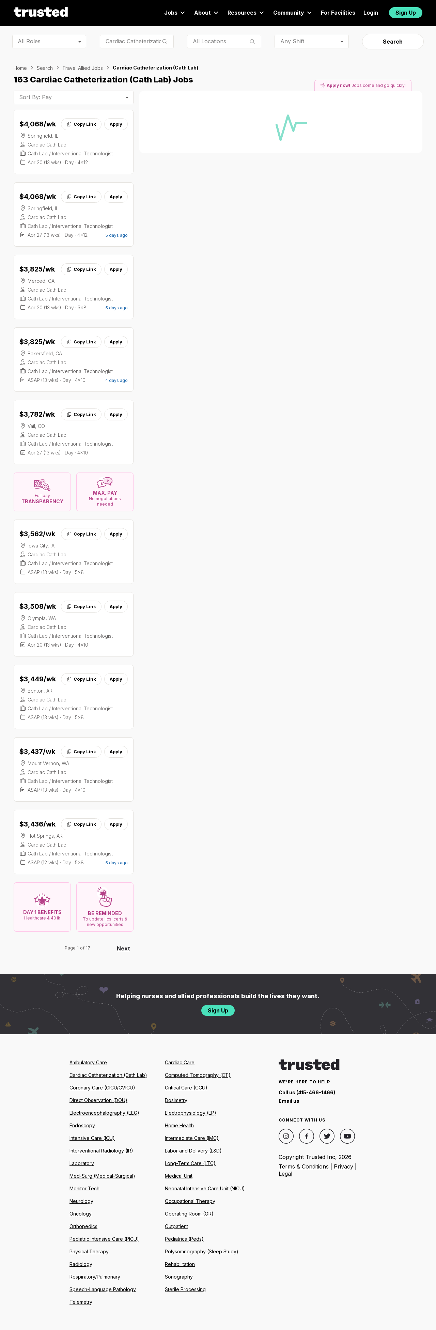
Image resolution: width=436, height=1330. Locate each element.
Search (393, 41)
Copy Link (81, 124)
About (206, 12)
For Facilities (338, 12)
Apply (116, 124)
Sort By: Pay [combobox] (35, 97)
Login (370, 12)
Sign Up (405, 12)
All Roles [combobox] (29, 41)
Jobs (175, 12)
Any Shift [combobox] (292, 41)
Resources (246, 12)
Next (123, 948)
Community (293, 12)
